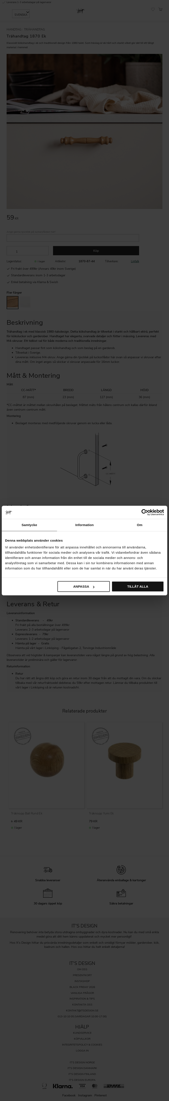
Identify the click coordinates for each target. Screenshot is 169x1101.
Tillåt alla (137, 586)
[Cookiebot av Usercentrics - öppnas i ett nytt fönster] (144, 512)
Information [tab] (84, 525)
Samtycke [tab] (29, 525)
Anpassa (83, 586)
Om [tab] (139, 525)
